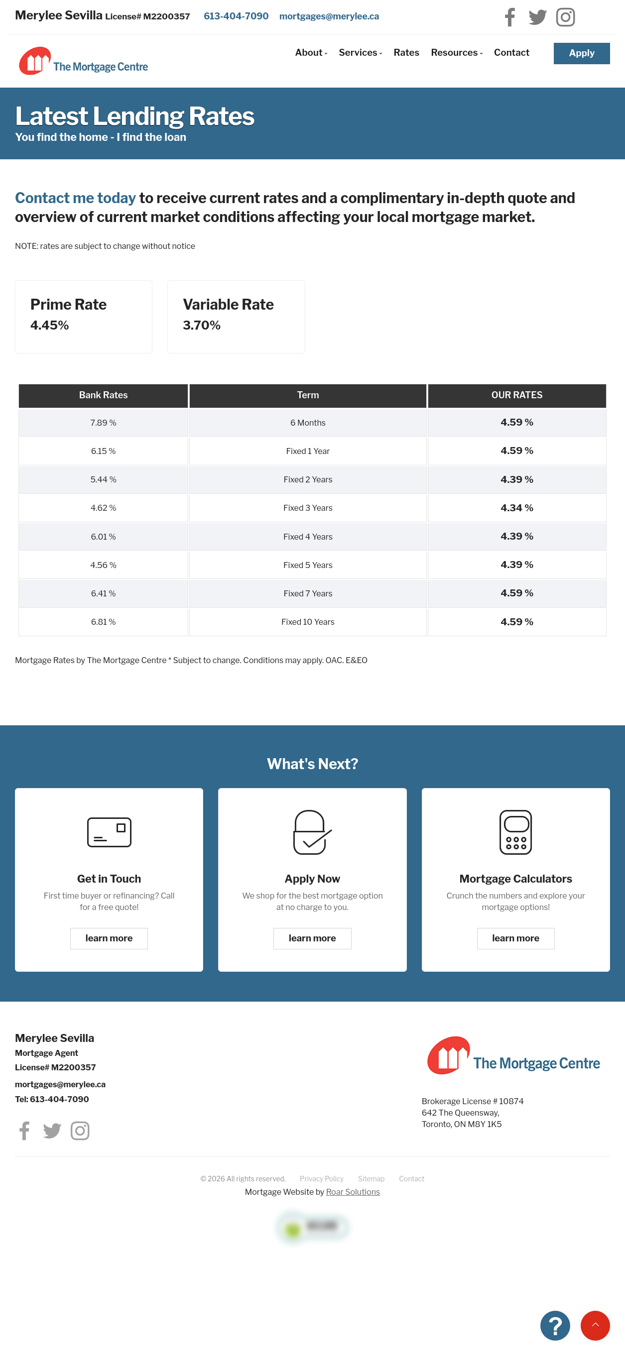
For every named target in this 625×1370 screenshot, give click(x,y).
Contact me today (75, 198)
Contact (512, 52)
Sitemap (371, 1179)
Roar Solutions (353, 1192)
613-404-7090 (236, 16)
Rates (406, 52)
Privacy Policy (322, 1179)
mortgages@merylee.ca (329, 16)
